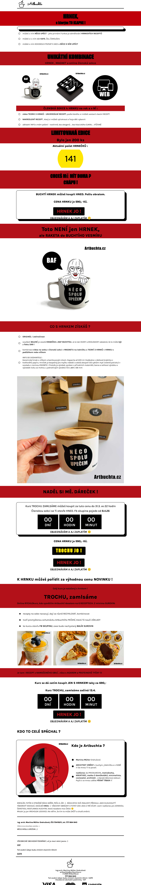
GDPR (91, 878)
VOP (84, 880)
